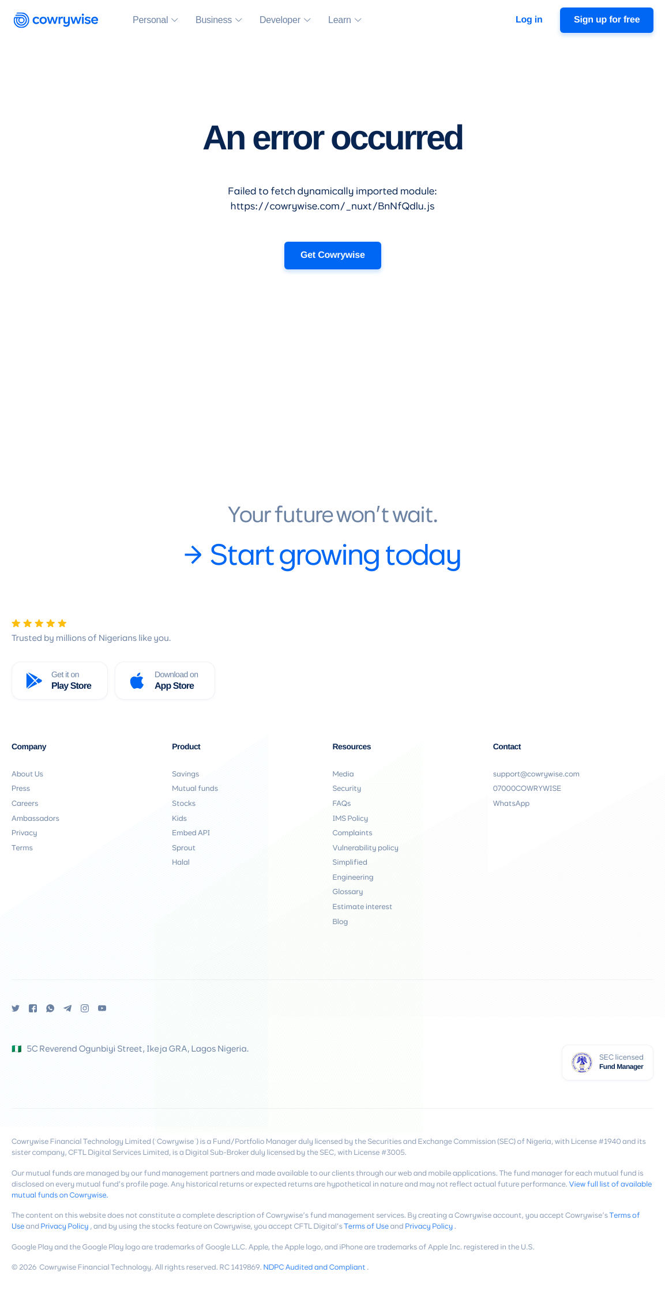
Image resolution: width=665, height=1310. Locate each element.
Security (347, 789)
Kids (179, 819)
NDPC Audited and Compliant (314, 1267)
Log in (529, 20)
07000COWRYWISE (527, 789)
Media (343, 774)
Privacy (24, 833)
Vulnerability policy (366, 848)
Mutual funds (195, 789)
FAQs (342, 804)
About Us (27, 774)
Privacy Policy (65, 1226)
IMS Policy (351, 819)
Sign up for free (607, 20)
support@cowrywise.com (536, 774)
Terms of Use (366, 1226)
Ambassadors (35, 819)
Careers (25, 804)
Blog (340, 922)
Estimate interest (363, 907)
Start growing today (321, 557)
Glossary (348, 892)
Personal (150, 21)
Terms (22, 848)
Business (214, 21)
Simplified (350, 862)
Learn (339, 21)
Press (21, 789)
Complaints (353, 833)
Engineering (353, 877)
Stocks (184, 804)
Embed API (191, 833)
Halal (181, 862)
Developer (280, 21)
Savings (185, 774)
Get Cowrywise (332, 255)
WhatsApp (511, 804)
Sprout (184, 848)
